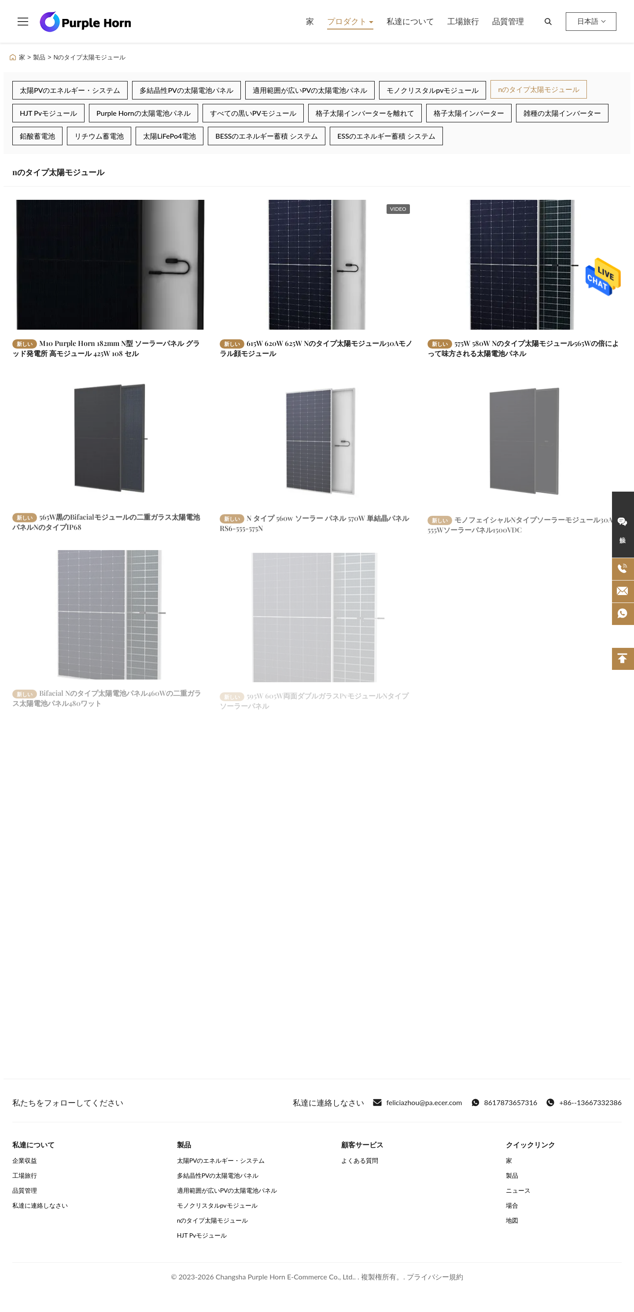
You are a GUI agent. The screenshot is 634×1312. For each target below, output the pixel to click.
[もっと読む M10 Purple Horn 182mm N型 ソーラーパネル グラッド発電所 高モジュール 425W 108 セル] (109, 264)
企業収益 (24, 1160)
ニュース (518, 1190)
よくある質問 (359, 1160)
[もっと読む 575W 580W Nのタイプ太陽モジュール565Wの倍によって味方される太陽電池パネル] (525, 264)
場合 (512, 1205)
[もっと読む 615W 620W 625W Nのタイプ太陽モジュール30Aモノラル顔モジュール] (317, 264)
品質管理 (508, 21)
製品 (39, 57)
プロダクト (348, 21)
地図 (512, 1220)
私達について (410, 21)
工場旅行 (463, 21)
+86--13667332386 (584, 1102)
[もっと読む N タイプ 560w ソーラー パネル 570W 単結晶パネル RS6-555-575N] (317, 448)
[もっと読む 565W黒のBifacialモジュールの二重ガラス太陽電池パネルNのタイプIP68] (109, 445)
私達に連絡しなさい (40, 1205)
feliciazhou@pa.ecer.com (417, 1102)
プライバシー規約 (435, 1276)
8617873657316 (504, 1102)
